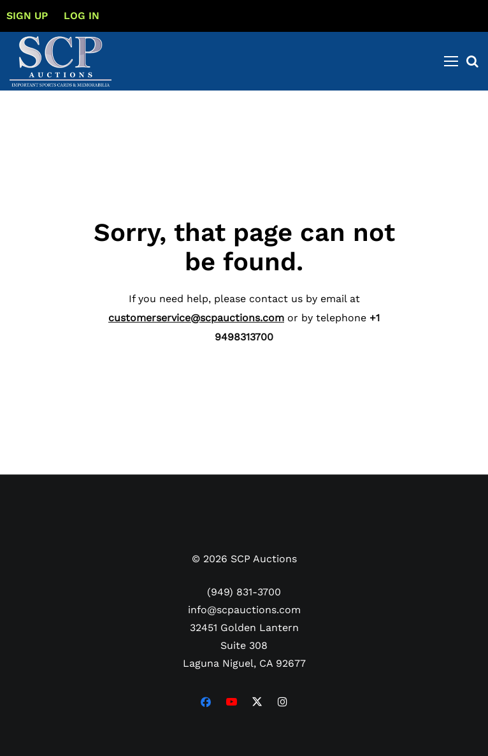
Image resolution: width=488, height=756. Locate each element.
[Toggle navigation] (451, 61)
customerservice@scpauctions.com (196, 318)
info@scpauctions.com (244, 610)
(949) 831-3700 (244, 592)
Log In (81, 16)
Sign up (27, 16)
